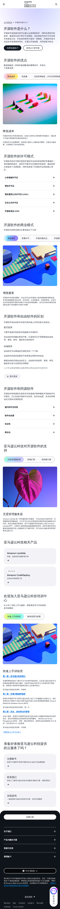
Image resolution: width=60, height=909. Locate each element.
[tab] (11, 76)
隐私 (14, 895)
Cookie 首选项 (18, 899)
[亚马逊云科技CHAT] (54, 891)
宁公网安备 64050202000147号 (19, 904)
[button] (12, 48)
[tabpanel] (30, 115)
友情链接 (7, 899)
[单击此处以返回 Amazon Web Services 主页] (30, 4)
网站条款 (7, 895)
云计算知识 (8, 22)
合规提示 (31, 895)
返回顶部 (30, 889)
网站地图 (40, 895)
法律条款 (21, 895)
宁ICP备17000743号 (39, 904)
